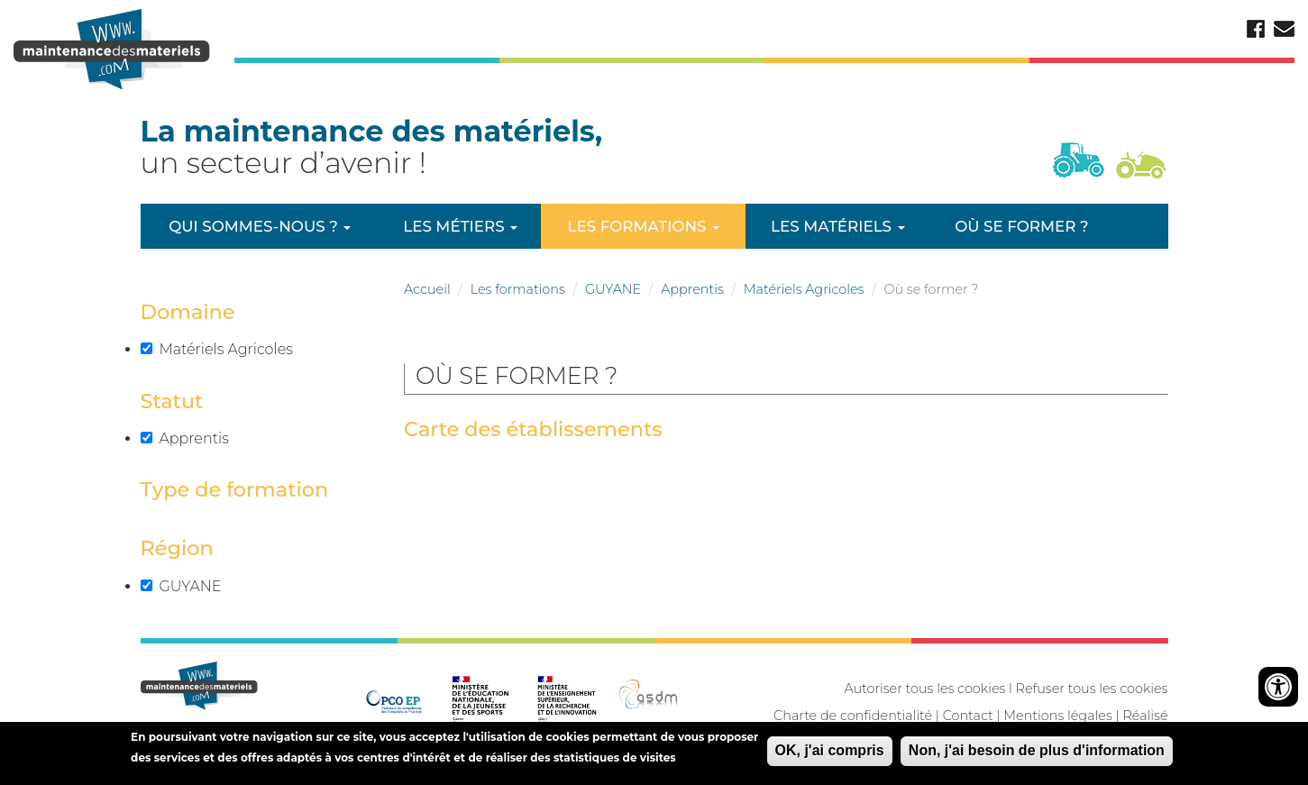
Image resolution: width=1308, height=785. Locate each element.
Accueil (427, 289)
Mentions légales (1057, 715)
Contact (968, 715)
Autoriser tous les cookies (924, 688)
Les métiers (460, 226)
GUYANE (613, 289)
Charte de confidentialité (852, 715)
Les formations (643, 226)
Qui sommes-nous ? (260, 226)
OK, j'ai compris (829, 754)
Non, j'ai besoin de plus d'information (1037, 754)
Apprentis (692, 289)
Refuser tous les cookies (1092, 688)
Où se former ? (1021, 226)
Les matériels (837, 226)
